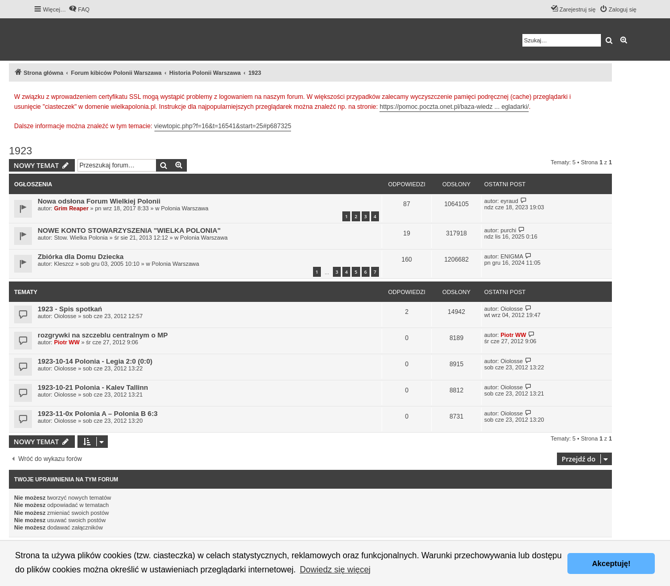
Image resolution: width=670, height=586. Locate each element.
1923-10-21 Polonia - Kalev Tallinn (93, 387)
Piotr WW (67, 342)
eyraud (509, 201)
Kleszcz (64, 264)
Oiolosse (65, 316)
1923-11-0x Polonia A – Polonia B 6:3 (98, 414)
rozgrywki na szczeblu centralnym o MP (103, 335)
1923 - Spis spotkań (70, 309)
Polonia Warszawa (184, 208)
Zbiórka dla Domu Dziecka (81, 257)
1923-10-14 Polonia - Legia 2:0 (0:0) (95, 361)
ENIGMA (511, 256)
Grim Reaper (71, 208)
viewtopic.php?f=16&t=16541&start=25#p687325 (223, 126)
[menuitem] (79, 9)
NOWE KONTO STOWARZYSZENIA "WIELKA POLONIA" (129, 230)
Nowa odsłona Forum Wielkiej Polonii (99, 201)
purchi (508, 230)
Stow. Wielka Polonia (81, 237)
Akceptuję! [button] (611, 563)
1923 (20, 150)
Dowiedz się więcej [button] (335, 569)
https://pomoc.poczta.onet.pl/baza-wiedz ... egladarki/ (454, 106)
